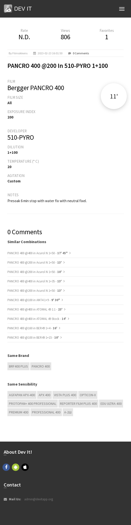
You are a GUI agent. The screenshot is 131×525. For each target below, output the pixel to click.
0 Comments (81, 53)
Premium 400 (18, 412)
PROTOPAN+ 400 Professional (32, 403)
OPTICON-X (88, 395)
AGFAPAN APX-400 (22, 395)
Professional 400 (46, 412)
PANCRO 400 (41, 366)
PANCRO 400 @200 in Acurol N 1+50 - (34, 262)
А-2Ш (68, 412)
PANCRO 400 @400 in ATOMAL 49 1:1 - (35, 309)
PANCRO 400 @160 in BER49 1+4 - (32, 328)
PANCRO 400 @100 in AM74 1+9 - (33, 300)
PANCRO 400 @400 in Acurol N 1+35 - (34, 281)
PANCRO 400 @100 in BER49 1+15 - (33, 337)
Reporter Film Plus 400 (78, 403)
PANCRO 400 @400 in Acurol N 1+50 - (37, 253)
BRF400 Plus (18, 366)
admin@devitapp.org (38, 499)
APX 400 (44, 395)
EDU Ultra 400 (111, 403)
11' (114, 96)
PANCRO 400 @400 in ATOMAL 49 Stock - (37, 319)
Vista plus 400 (65, 395)
